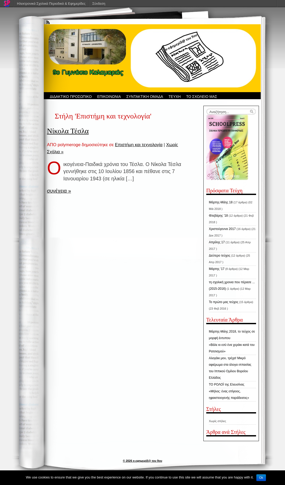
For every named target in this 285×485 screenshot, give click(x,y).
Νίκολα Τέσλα (68, 131)
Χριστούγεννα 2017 (222, 229)
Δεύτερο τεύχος (219, 255)
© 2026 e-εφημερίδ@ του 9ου (142, 460)
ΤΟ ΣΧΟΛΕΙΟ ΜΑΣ (201, 96)
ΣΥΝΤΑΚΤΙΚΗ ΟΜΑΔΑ (144, 96)
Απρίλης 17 (217, 242)
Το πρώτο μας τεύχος (223, 302)
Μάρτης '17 (217, 269)
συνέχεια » (59, 191)
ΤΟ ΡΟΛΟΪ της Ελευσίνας (226, 384)
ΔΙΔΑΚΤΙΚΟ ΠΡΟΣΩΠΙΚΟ (71, 96)
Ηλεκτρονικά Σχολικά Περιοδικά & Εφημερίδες (51, 3)
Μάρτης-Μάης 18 (221, 202)
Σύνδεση (98, 3)
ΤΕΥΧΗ (174, 96)
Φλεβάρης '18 (218, 215)
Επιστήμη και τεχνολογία (138, 144)
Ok (261, 478)
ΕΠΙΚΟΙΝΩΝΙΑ (109, 96)
